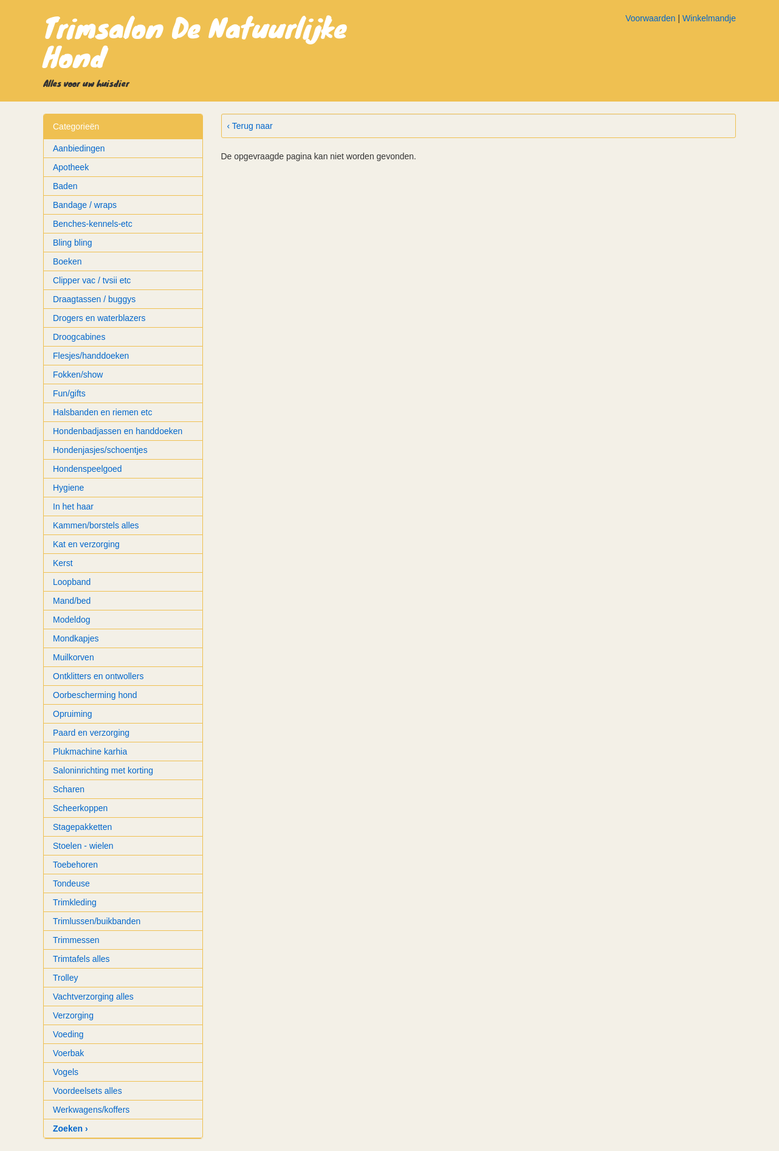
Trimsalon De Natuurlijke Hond (195, 41)
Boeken (67, 261)
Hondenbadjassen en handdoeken (117, 431)
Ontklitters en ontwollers (98, 676)
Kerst (63, 563)
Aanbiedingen (79, 148)
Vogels (65, 1072)
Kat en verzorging (86, 544)
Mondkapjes (76, 638)
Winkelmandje (709, 18)
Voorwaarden (650, 18)
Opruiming (72, 714)
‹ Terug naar (250, 126)
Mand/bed (72, 601)
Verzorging (73, 1015)
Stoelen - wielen (83, 846)
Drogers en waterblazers (99, 318)
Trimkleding (75, 902)
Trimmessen (76, 940)
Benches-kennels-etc (92, 224)
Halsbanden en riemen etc (102, 412)
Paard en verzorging (91, 733)
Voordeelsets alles (87, 1091)
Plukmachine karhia (90, 751)
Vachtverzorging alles (93, 996)
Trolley (65, 978)
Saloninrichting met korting (103, 770)
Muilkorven (73, 657)
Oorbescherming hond (95, 695)
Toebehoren (75, 864)
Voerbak (68, 1053)
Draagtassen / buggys (94, 299)
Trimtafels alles (81, 959)
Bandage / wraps (85, 205)
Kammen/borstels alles (96, 525)
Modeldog (72, 619)
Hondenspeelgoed (87, 469)
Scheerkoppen (80, 808)
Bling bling (72, 242)
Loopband (72, 582)
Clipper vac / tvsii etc (92, 280)
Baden (65, 186)
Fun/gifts (69, 393)
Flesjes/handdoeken (91, 356)
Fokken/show (78, 374)
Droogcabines (79, 337)
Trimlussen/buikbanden (96, 921)
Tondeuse (71, 883)
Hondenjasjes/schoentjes (100, 450)
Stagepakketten (82, 827)
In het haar (73, 506)
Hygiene (68, 488)
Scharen (68, 789)
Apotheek (71, 167)
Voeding (68, 1034)
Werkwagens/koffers (91, 1110)
